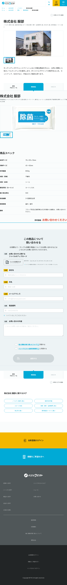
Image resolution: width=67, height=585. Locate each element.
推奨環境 (33, 520)
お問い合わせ (37, 496)
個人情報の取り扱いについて (28, 344)
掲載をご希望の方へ (33, 457)
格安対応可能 (48, 401)
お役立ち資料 (7, 510)
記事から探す (7, 483)
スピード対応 (18, 406)
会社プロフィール (13, 87)
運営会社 (33, 540)
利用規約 (33, 527)
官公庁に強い (18, 410)
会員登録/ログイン (34, 440)
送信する (33, 359)
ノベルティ (19, 8)
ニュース (36, 490)
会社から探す (7, 503)
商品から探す (7, 496)
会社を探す (11, 8)
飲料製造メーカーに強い (48, 410)
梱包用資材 (25, 10)
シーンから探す (7, 490)
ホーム (3, 8)
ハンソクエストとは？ (40, 483)
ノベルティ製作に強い (18, 401)
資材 (18, 10)
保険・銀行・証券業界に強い (49, 406)
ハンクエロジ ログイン (33, 568)
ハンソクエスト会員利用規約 (28, 348)
